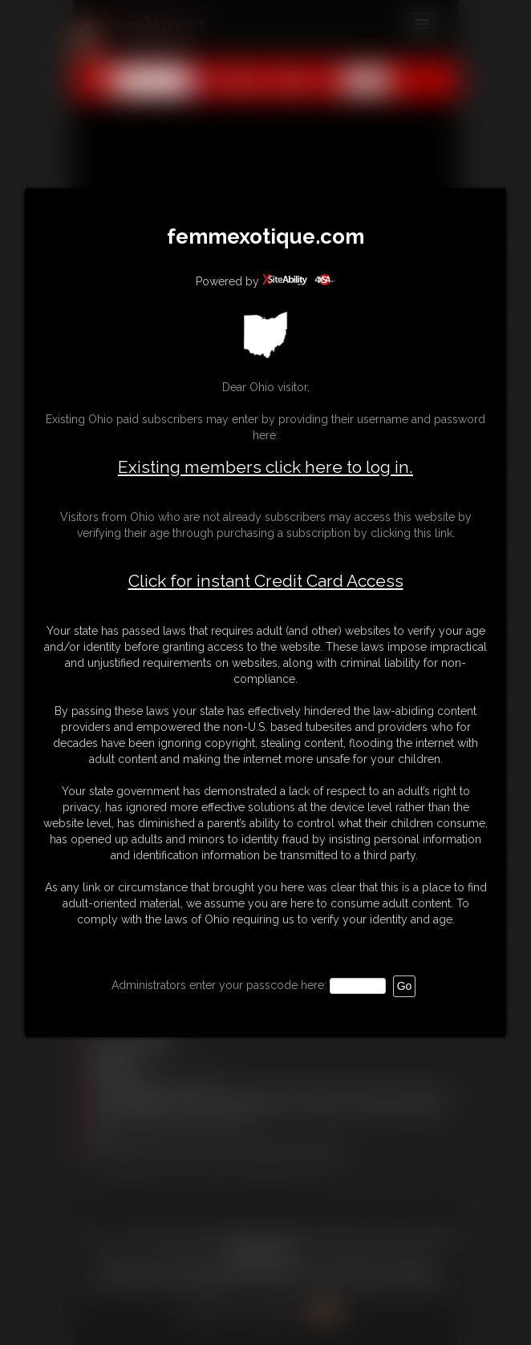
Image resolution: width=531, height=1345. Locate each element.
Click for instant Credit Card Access (265, 581)
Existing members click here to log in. (265, 467)
